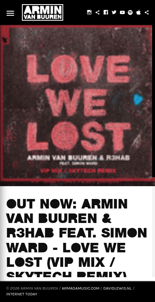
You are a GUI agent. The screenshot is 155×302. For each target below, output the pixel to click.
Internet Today (21, 294)
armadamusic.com (80, 288)
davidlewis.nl (117, 288)
